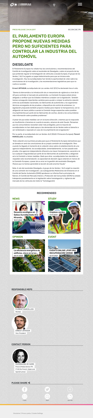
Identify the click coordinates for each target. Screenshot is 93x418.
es (69, 30)
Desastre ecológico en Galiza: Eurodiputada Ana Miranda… (26, 215)
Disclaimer (16, 413)
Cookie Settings (37, 413)
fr (80, 30)
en (73, 30)
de (76, 30)
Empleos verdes (57, 212)
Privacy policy (26, 413)
